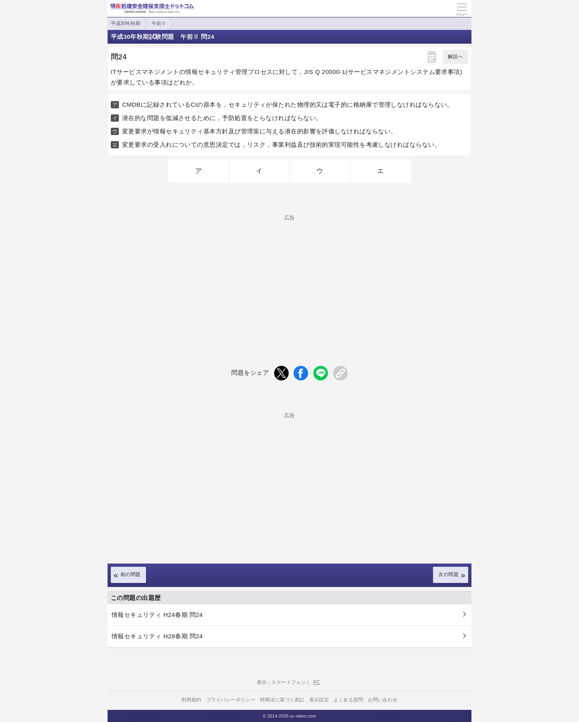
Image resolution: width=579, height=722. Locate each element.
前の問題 (130, 574)
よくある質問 (348, 700)
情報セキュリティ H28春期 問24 (157, 636)
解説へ (455, 56)
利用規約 (191, 700)
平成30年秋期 (125, 23)
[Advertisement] (289, 277)
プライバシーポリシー (231, 700)
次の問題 (448, 574)
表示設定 (319, 700)
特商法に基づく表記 (282, 700)
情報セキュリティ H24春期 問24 (157, 614)
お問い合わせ (382, 700)
